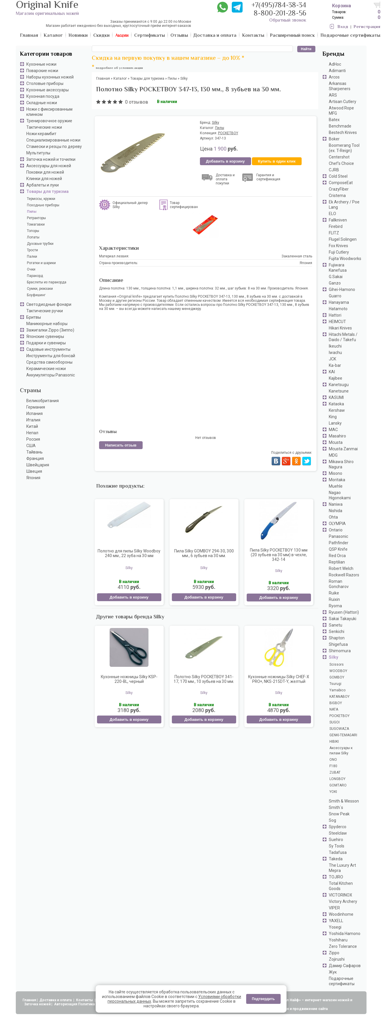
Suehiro (336, 839)
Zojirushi (337, 959)
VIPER (334, 908)
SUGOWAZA (339, 729)
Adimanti (337, 70)
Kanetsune (339, 391)
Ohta (333, 517)
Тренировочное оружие (49, 120)
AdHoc (335, 64)
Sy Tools (336, 846)
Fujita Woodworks (345, 258)
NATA (333, 709)
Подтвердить (263, 999)
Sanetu (335, 625)
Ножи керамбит (41, 133)
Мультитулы (38, 153)
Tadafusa (338, 852)
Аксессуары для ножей (48, 165)
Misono (335, 473)
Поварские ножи (42, 70)
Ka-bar (335, 365)
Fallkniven (338, 220)
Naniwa (336, 504)
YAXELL (336, 920)
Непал (32, 432)
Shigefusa (338, 644)
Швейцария (37, 465)
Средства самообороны (49, 362)
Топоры (33, 231)
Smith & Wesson (344, 801)
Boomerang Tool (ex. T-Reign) (344, 148)
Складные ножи (41, 102)
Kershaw (337, 410)
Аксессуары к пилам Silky (340, 750)
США (31, 445)
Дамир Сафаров (345, 965)
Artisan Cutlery (342, 101)
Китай (32, 426)
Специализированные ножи (53, 140)
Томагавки (36, 224)
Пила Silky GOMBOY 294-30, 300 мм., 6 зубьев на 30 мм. (204, 553)
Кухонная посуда (42, 96)
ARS (333, 95)
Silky (333, 657)
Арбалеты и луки (42, 185)
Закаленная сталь (296, 256)
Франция (35, 458)
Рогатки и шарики (41, 263)
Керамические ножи (46, 368)
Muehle (336, 486)
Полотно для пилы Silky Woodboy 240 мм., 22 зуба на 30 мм (129, 553)
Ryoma (335, 605)
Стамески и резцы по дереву (54, 146)
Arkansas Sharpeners (339, 86)
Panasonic (338, 536)
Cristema (337, 195)
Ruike (334, 593)
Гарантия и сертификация (268, 177)
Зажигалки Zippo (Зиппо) (50, 330)
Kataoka (336, 404)
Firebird (336, 226)
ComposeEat (341, 182)
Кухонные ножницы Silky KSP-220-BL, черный (129, 679)
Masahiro (337, 436)
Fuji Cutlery (339, 252)
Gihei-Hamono (342, 289)
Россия (33, 439)
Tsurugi (335, 684)
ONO (333, 760)
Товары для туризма (47, 191)
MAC (333, 429)
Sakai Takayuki (342, 618)
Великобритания (42, 400)
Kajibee (335, 378)
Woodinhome (341, 914)
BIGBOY (335, 703)
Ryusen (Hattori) (344, 612)
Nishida (335, 510)
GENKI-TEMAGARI (343, 735)
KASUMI (336, 397)
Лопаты (33, 237)
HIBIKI (334, 741)
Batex (334, 119)
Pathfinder (338, 542)
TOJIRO (336, 877)
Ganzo (335, 283)
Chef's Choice (341, 163)
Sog (332, 820)
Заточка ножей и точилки (50, 159)
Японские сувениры (45, 336)
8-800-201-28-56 (280, 13)
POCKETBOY (339, 716)
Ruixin (334, 599)
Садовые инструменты (48, 349)
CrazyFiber (339, 189)
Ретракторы (36, 218)
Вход (343, 27)
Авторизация (65, 1004)
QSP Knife (338, 549)
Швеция (34, 471)
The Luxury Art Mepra (342, 868)
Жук (333, 972)
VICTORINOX (340, 895)
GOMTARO (338, 785)
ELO (332, 213)
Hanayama (339, 302)
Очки (31, 269)
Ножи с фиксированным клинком (49, 112)
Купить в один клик (277, 161)
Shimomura (340, 650)
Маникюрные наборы (47, 323)
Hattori (335, 315)
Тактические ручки (44, 310)
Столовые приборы (44, 83)
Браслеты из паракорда (46, 282)
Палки (32, 256)
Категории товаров (46, 54)
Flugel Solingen (343, 239)
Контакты (85, 1000)
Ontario (336, 530)
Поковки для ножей (45, 172)
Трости (32, 250)
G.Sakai (336, 276)
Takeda (336, 858)
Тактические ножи (44, 127)
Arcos (334, 77)
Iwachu (335, 352)
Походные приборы (43, 205)
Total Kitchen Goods (341, 886)
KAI (332, 371)
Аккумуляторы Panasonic (50, 375)
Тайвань (34, 452)
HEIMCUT (337, 321)
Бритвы (33, 317)
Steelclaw (338, 833)
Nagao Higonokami (340, 495)
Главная (29, 1000)
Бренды (333, 54)
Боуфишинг (36, 295)
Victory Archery (343, 901)
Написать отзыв (120, 445)
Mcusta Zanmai (343, 448)
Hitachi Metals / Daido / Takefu (343, 337)
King (333, 416)
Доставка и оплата (55, 1000)
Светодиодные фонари (48, 304)
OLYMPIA (337, 523)
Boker (334, 139)
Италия (33, 420)
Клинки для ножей (44, 178)
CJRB (334, 170)
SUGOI (334, 722)
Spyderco (337, 826)
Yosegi (335, 927)
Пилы (32, 212)
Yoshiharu (338, 940)
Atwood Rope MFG (341, 111)
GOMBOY (336, 677)
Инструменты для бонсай (50, 355)
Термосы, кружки (41, 199)
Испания (34, 413)
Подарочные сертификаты (342, 981)
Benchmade (340, 126)
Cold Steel (338, 176)
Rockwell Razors (344, 575)
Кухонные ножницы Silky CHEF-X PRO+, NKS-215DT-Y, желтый (278, 679)
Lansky (335, 423)
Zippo (334, 952)
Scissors (336, 664)
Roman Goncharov (339, 584)
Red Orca (337, 555)
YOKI (333, 792)
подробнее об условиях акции (119, 68)
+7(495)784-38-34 (278, 5)
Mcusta (336, 442)
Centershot (339, 157)
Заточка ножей (37, 1004)
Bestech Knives (343, 132)
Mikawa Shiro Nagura (341, 464)
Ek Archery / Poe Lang (344, 205)
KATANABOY (339, 697)
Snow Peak (339, 814)
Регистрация (367, 27)
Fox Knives (338, 245)
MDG (333, 455)
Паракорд (35, 276)
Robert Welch (341, 568)
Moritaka (337, 479)
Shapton (337, 638)
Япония (33, 477)
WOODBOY (338, 671)
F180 (333, 766)
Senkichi (336, 631)
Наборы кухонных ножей (50, 77)
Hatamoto (338, 308)
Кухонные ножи (41, 64)
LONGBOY (337, 779)
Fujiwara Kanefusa (338, 268)
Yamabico (337, 690)
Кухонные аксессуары (47, 90)
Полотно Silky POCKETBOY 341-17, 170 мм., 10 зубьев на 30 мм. (204, 679)
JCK (332, 359)
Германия (35, 407)
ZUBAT (334, 772)
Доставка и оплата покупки (225, 179)
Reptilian (337, 562)
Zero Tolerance (343, 946)
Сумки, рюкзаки (40, 289)
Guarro (335, 296)
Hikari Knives (340, 328)
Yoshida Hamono (344, 933)
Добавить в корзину (225, 161)
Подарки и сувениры (46, 343)
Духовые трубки (40, 244)
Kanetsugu (339, 384)
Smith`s (336, 807)
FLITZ (334, 233)
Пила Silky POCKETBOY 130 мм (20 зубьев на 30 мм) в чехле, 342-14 (278, 555)
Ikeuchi (335, 346)
